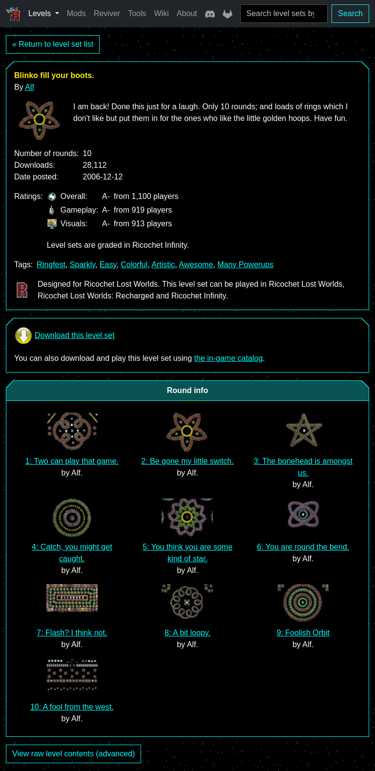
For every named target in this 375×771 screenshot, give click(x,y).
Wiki (161, 13)
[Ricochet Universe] (13, 13)
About (187, 13)
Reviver (107, 13)
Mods (76, 13)
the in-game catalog (228, 358)
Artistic (163, 264)
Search (350, 13)
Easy (108, 264)
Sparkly (82, 264)
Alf (29, 87)
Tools (137, 13)
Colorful (134, 264)
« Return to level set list (52, 44)
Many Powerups (245, 264)
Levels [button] (40, 13)
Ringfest (51, 264)
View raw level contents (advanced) (73, 754)
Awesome (196, 264)
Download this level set (64, 335)
